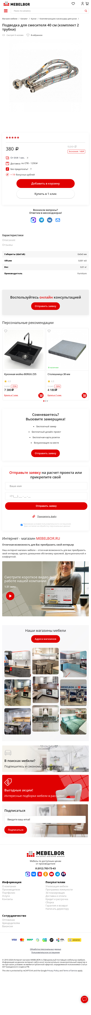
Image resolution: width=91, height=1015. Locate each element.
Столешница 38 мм (59, 374)
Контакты (7, 899)
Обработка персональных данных (45, 949)
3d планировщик (55, 892)
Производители (11, 889)
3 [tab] (47, 401)
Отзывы (7, 245)
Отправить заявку (45, 306)
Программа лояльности (59, 889)
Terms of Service (70, 970)
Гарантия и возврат (57, 905)
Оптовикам (8, 919)
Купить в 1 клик (46, 194)
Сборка (50, 902)
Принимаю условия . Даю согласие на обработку (47, 525)
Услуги (6, 896)
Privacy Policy (53, 970)
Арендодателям (11, 923)
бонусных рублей (22, 174)
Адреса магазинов (45, 639)
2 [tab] (45, 401)
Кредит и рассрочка (57, 899)
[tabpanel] (24, 364)
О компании (9, 886)
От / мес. (17, 157)
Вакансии (7, 926)
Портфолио (8, 892)
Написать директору (57, 908)
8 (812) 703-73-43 (45, 868)
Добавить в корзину (45, 183)
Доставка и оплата (56, 896)
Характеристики (12, 235)
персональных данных (60, 526)
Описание (8, 240)
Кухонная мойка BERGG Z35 (20, 374)
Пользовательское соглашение (45, 952)
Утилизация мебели (57, 886)
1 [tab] (43, 401)
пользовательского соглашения (56, 524)
